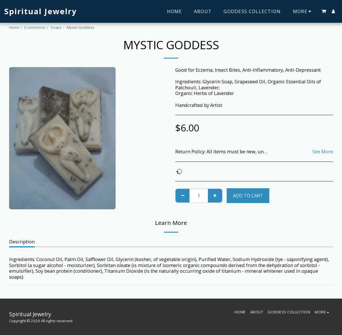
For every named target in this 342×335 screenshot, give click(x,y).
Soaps (56, 27)
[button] (323, 11)
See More (322, 152)
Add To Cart (248, 195)
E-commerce (34, 27)
